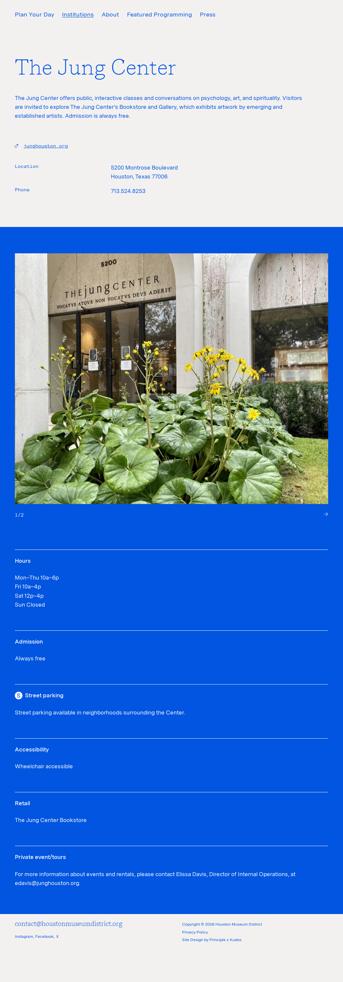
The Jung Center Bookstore (51, 820)
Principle (217, 939)
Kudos (235, 939)
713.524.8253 (128, 191)
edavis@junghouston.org (47, 883)
